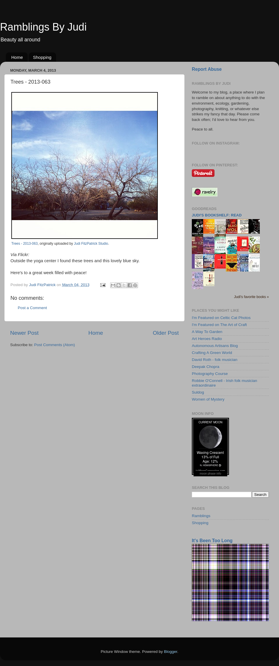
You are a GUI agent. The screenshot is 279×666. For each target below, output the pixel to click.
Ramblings (201, 516)
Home (17, 57)
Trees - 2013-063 (24, 244)
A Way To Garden (207, 332)
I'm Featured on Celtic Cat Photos (221, 318)
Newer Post (24, 333)
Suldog (198, 392)
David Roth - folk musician (214, 359)
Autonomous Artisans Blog (215, 345)
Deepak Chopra (205, 366)
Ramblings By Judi (43, 27)
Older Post (166, 333)
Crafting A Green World (212, 352)
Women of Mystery (208, 399)
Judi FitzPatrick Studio (91, 244)
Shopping (42, 57)
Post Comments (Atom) (54, 345)
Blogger (170, 651)
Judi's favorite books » (251, 297)
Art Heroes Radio (207, 338)
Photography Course (210, 373)
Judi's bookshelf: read (217, 215)
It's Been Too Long (212, 540)
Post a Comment (32, 308)
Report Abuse (207, 69)
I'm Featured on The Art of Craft (219, 325)
